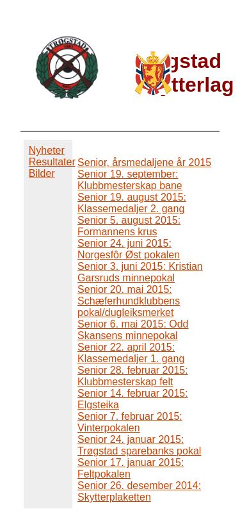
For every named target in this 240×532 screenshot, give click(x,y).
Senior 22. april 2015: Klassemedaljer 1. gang (130, 353)
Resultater (52, 161)
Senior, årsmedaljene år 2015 (144, 162)
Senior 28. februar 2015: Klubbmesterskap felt (132, 376)
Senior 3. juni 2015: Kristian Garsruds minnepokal (140, 272)
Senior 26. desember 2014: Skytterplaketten (139, 491)
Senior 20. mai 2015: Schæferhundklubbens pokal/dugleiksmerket (128, 301)
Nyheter (47, 150)
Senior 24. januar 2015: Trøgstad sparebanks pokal (139, 445)
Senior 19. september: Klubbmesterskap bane (129, 180)
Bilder (42, 173)
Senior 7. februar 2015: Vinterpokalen (129, 422)
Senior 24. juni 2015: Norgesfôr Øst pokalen (128, 249)
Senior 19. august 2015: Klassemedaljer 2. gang (131, 203)
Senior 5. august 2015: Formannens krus (128, 226)
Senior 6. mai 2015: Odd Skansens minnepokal (132, 330)
